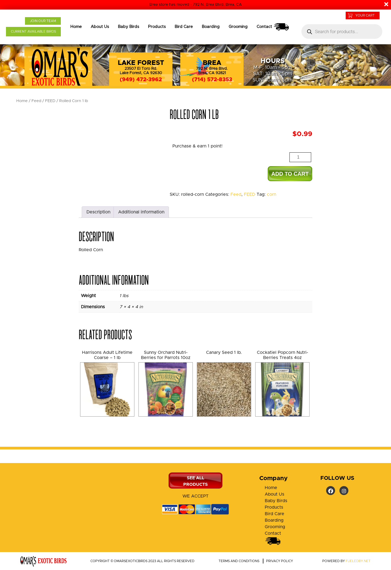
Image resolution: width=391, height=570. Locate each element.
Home (76, 27)
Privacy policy (279, 561)
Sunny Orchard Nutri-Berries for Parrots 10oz (165, 355)
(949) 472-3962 (141, 79)
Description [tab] (98, 212)
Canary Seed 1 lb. (224, 352)
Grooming (238, 27)
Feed (36, 101)
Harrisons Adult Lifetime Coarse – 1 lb (107, 355)
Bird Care (184, 27)
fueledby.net (358, 561)
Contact (273, 27)
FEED (50, 101)
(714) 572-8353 (212, 79)
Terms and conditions (239, 561)
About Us (100, 27)
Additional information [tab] (141, 212)
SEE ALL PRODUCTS (195, 481)
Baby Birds (128, 27)
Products (157, 27)
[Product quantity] (300, 157)
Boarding (211, 27)
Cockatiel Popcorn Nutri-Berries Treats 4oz (282, 355)
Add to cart (289, 174)
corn (271, 194)
